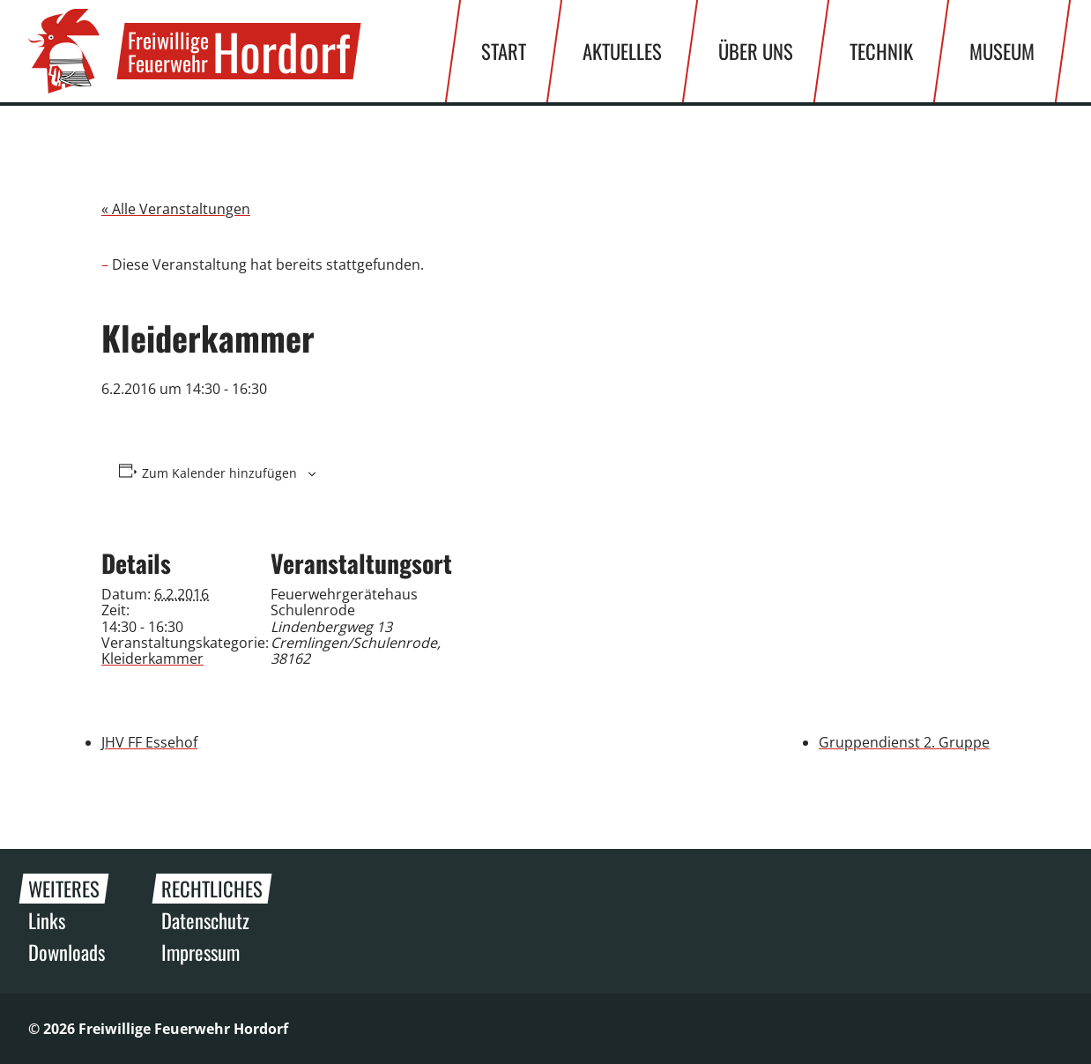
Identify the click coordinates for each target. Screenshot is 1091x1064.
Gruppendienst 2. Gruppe (904, 742)
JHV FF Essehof (149, 742)
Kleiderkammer (152, 658)
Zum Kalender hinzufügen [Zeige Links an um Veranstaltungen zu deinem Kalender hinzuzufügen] (219, 473)
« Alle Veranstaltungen (175, 209)
